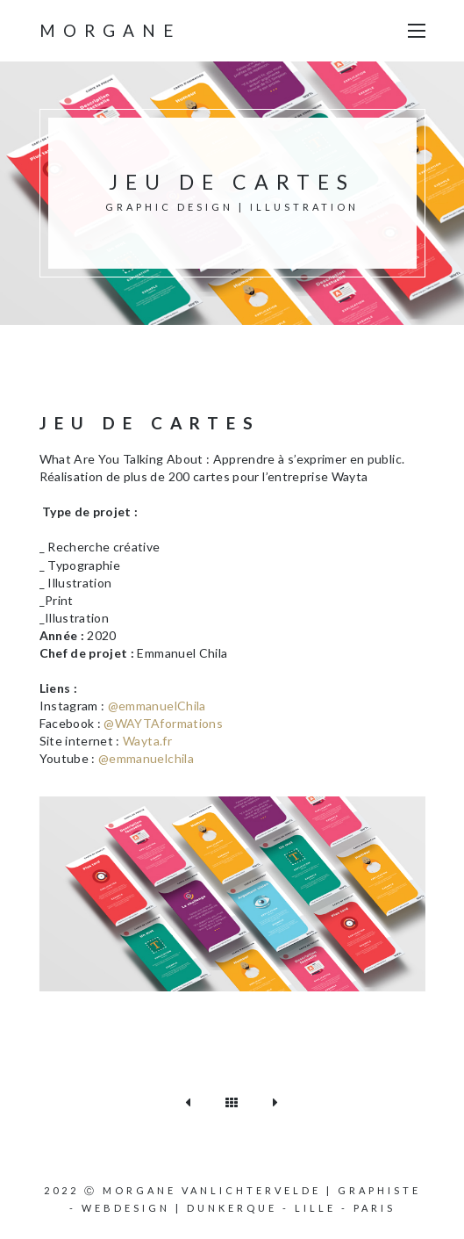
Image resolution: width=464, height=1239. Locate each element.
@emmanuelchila (146, 758)
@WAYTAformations (163, 723)
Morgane (110, 30)
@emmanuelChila (157, 705)
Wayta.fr (147, 740)
